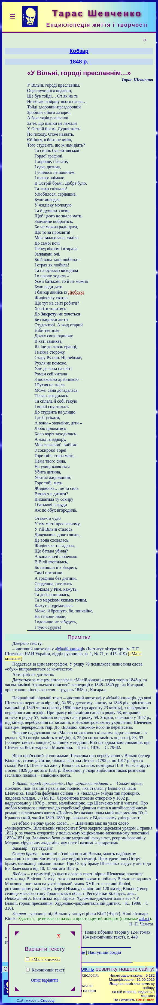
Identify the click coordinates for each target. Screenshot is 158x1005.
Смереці (47, 1000)
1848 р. (79, 62)
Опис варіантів (45, 980)
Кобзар (79, 51)
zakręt (144, 918)
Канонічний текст (48, 970)
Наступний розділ (104, 952)
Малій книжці (70, 648)
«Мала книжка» (43, 959)
